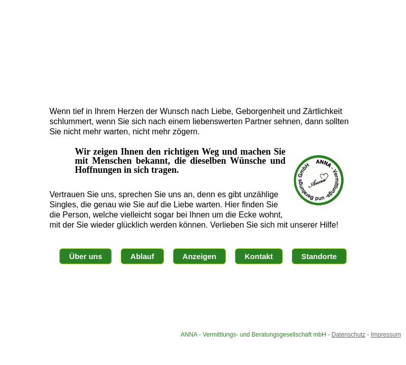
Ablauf (142, 256)
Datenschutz (348, 334)
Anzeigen (200, 256)
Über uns (85, 256)
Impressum (386, 334)
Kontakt (259, 256)
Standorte (319, 256)
